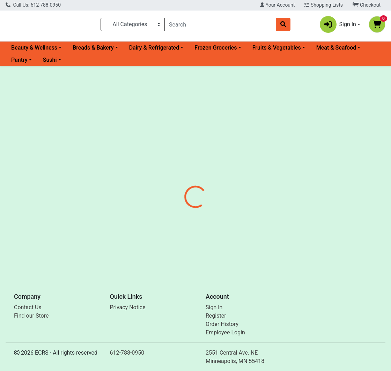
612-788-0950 (127, 352)
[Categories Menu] (133, 25)
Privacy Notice (128, 307)
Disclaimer (212, 158)
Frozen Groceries (215, 50)
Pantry (19, 62)
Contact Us (28, 307)
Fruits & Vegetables (276, 50)
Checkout (367, 5)
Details (182, 158)
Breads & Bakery (93, 50)
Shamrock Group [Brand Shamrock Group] (252, 184)
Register (216, 315)
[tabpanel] (277, 191)
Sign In (214, 307)
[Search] (220, 25)
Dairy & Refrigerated (154, 50)
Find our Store (31, 315)
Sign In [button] (338, 25)
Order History (222, 324)
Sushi (50, 62)
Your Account (277, 5)
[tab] (182, 158)
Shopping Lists (323, 5)
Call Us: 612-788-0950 (33, 5)
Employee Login (225, 332)
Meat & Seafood (336, 50)
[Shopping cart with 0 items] (377, 25)
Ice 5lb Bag (185, 248)
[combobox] (220, 25)
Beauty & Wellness (34, 50)
